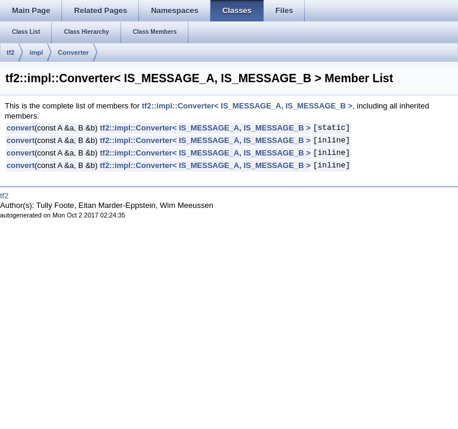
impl (36, 52)
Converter (73, 52)
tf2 (10, 52)
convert (21, 127)
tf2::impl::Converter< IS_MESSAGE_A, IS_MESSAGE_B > (247, 105)
